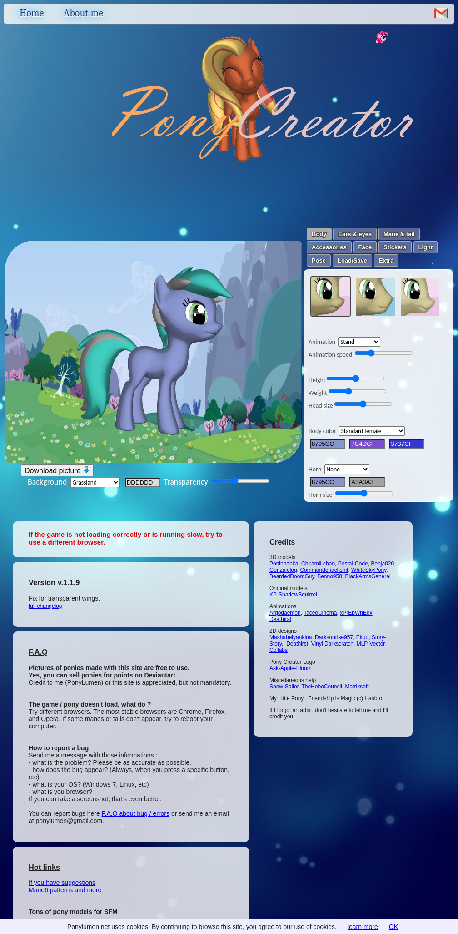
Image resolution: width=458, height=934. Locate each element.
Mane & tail (399, 234)
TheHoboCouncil (321, 686)
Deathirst (280, 619)
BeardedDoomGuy (291, 576)
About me (83, 13)
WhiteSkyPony (368, 570)
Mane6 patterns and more (65, 890)
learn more (363, 926)
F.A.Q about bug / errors (135, 813)
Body (319, 234)
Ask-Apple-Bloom (290, 668)
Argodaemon (285, 613)
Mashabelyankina (290, 637)
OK (393, 926)
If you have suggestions (62, 882)
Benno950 (329, 576)
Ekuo (362, 637)
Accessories (329, 247)
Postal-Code (353, 563)
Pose (319, 260)
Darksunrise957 (334, 637)
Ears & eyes (355, 234)
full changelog (45, 606)
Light (425, 247)
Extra (386, 260)
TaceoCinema (320, 613)
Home (32, 13)
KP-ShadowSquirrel (293, 594)
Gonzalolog (283, 570)
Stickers (395, 247)
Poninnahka (283, 563)
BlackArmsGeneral (368, 576)
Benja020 (382, 563)
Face (365, 247)
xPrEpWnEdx (356, 613)
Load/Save (352, 260)
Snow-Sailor (284, 686)
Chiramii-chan (318, 563)
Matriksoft (357, 686)
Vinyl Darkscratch (332, 644)
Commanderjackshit (324, 570)
